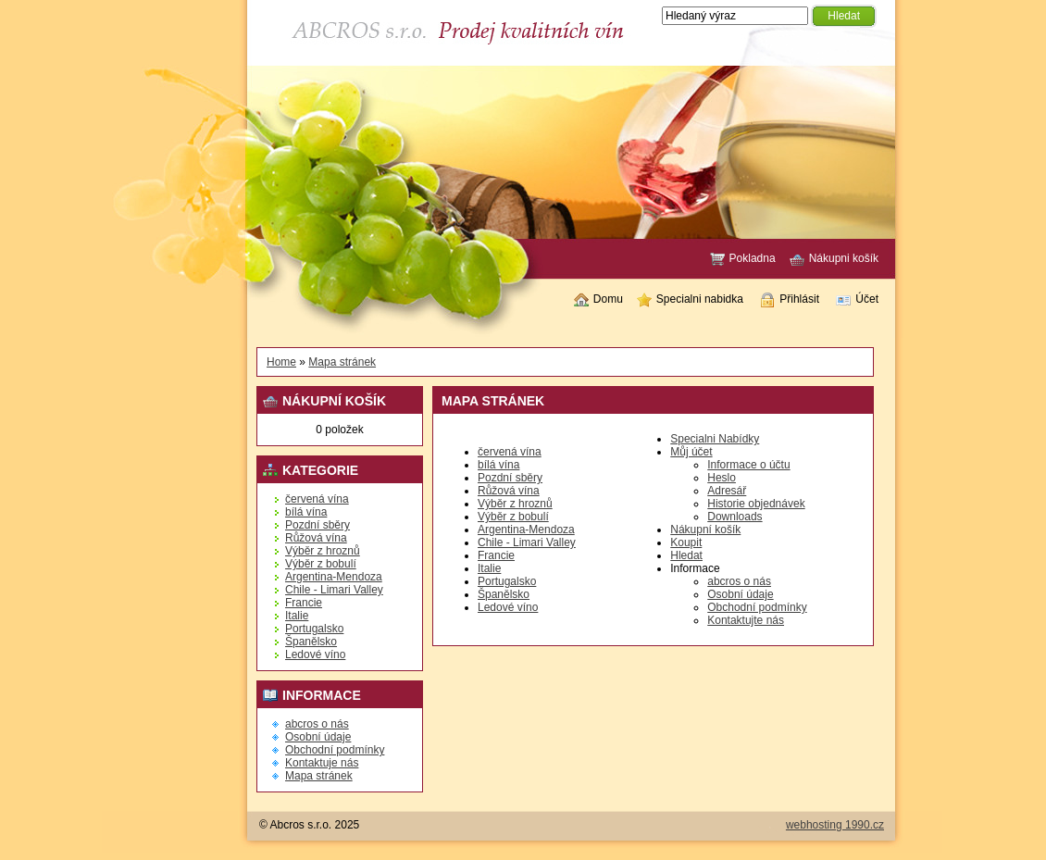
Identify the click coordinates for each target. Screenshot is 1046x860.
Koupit (686, 542)
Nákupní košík (705, 529)
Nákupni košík (834, 259)
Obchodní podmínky (334, 749)
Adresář (726, 490)
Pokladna (743, 259)
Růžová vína (316, 537)
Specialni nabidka (690, 300)
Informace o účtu (748, 464)
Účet (857, 300)
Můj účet (691, 451)
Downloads (734, 516)
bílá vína (306, 511)
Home (281, 361)
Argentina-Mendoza (333, 576)
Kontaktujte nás (745, 620)
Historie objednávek (755, 503)
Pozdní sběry (317, 524)
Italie (296, 615)
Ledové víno (315, 654)
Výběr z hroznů (322, 550)
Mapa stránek (342, 361)
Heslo (721, 477)
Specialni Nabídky (714, 438)
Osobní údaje (318, 736)
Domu (598, 300)
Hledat (686, 555)
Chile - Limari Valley (334, 589)
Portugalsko (314, 628)
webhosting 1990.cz (835, 824)
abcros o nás (317, 723)
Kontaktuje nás (321, 762)
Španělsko (311, 641)
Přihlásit (789, 300)
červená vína (317, 498)
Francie (303, 602)
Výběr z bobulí (320, 563)
